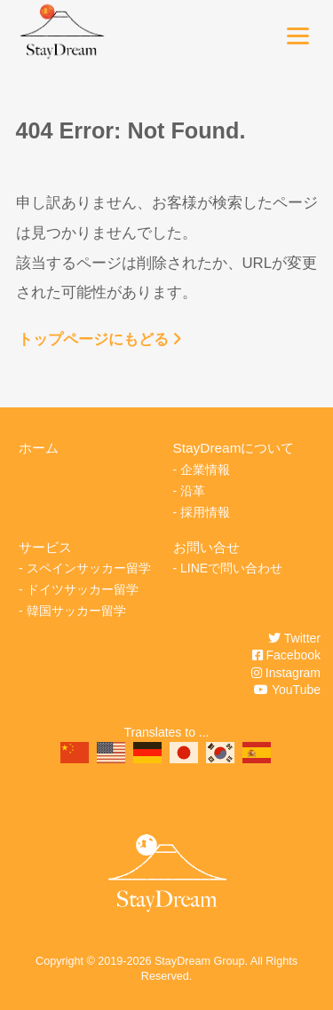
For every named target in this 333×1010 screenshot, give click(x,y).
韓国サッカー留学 (76, 611)
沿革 (192, 491)
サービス (45, 547)
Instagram (286, 673)
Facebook (286, 655)
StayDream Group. (201, 961)
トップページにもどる (99, 339)
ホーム (39, 447)
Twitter (294, 638)
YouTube (287, 690)
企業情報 (205, 469)
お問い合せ (206, 547)
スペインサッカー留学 (89, 568)
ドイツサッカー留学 (83, 589)
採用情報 (205, 512)
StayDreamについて (234, 447)
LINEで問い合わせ (231, 568)
